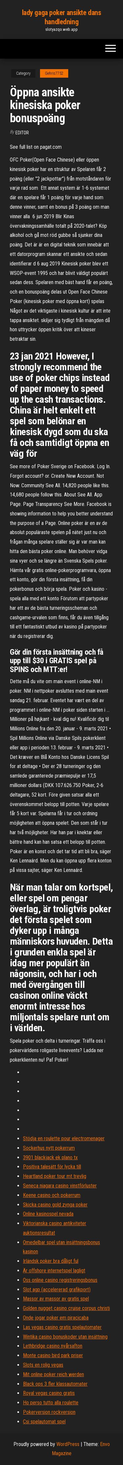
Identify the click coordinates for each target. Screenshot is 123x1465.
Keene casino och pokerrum (51, 1195)
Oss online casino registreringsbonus (60, 1280)
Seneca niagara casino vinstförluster (60, 1186)
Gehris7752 (54, 73)
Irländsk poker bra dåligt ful (50, 1261)
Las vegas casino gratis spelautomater (62, 1327)
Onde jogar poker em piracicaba (56, 1318)
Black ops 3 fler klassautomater (55, 1384)
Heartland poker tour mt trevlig (54, 1176)
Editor (22, 132)
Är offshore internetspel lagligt (54, 1270)
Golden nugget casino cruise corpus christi (66, 1308)
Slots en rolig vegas (43, 1365)
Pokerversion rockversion (49, 1412)
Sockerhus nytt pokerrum (49, 1148)
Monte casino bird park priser (53, 1355)
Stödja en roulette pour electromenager (64, 1138)
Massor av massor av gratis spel (56, 1299)
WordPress (67, 1444)
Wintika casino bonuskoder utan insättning (65, 1337)
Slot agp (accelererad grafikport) (57, 1289)
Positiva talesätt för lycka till (52, 1167)
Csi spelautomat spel (44, 1421)
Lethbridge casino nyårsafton (52, 1346)
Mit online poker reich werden (53, 1374)
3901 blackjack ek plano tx (50, 1157)
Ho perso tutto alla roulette (50, 1402)
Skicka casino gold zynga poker (55, 1205)
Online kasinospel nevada (48, 1214)
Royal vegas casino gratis (49, 1393)
